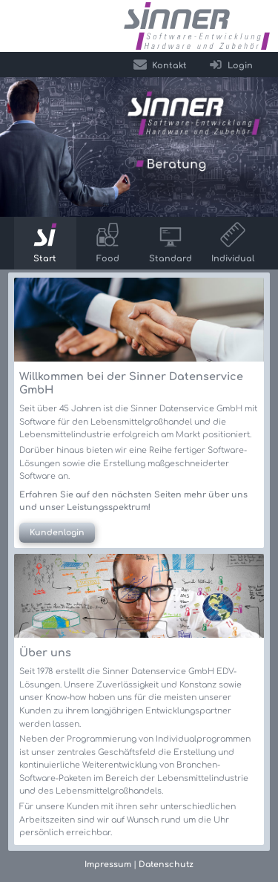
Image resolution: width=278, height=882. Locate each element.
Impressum (108, 864)
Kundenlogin (57, 533)
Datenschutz (166, 864)
